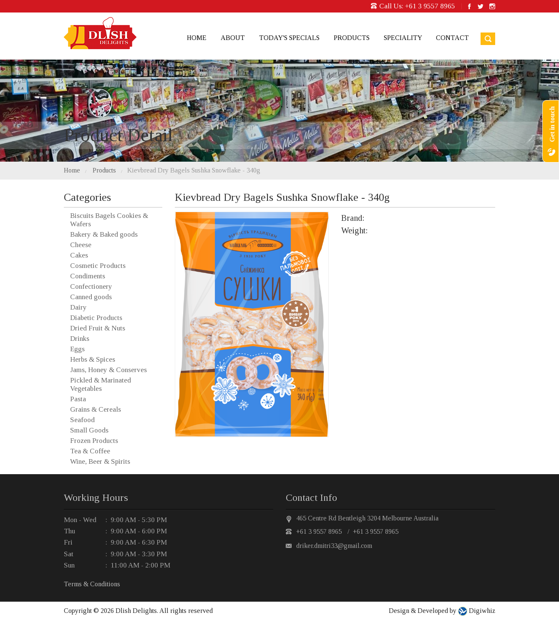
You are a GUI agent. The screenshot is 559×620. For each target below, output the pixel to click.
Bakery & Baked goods (104, 234)
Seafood (82, 420)
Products (352, 37)
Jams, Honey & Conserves (108, 370)
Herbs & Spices (92, 359)
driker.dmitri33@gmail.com (334, 545)
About (233, 37)
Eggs (77, 349)
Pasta (78, 399)
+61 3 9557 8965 (430, 6)
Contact (452, 37)
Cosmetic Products (98, 266)
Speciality (403, 37)
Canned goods (91, 297)
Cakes (79, 255)
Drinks (79, 338)
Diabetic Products (96, 318)
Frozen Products (94, 441)
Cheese (80, 245)
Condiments (87, 276)
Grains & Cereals (95, 409)
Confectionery (91, 286)
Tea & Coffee (90, 451)
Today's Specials (289, 37)
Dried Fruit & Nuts (97, 328)
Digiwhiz (481, 610)
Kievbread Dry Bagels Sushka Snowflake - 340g (193, 170)
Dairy (78, 307)
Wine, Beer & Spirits (100, 461)
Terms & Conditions (92, 584)
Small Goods (89, 430)
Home (196, 37)
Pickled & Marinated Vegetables (100, 384)
